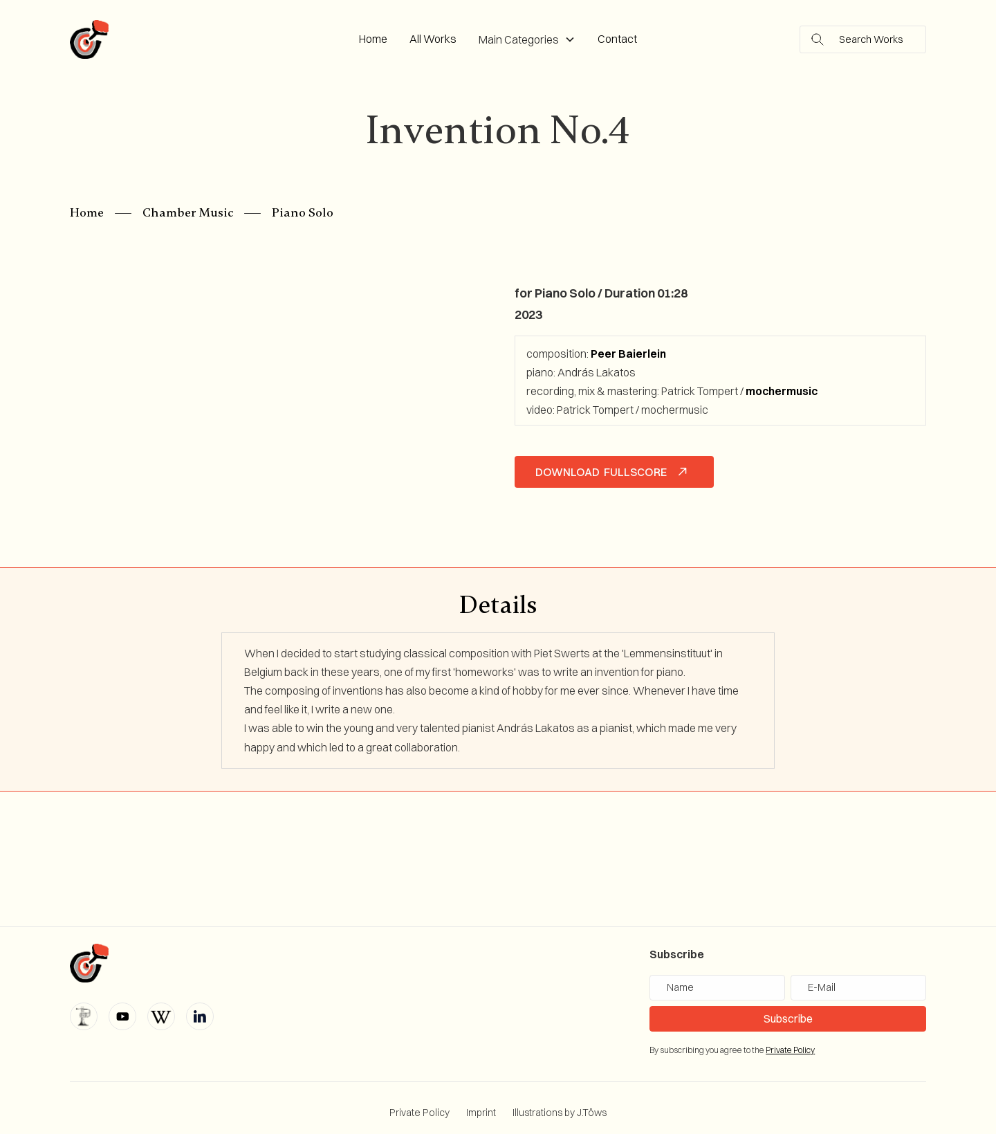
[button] (527, 40)
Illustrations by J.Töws (560, 1112)
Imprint (481, 1112)
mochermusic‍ (782, 391)
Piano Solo (302, 212)
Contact (617, 39)
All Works (432, 39)
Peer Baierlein (628, 353)
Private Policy (419, 1112)
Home (373, 39)
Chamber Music (187, 212)
